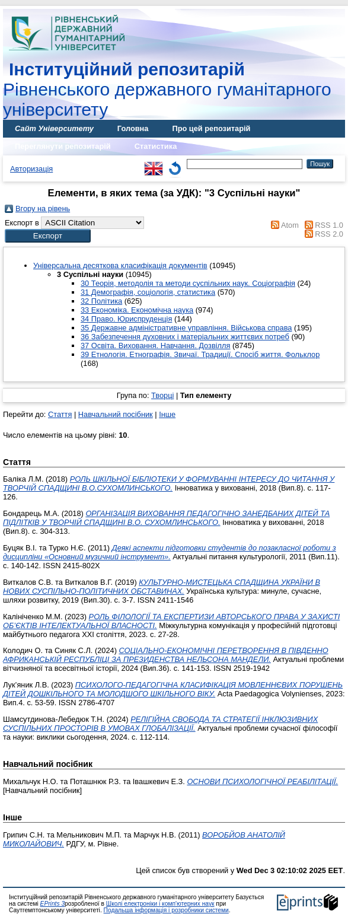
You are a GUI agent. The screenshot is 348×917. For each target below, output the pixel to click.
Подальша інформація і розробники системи (166, 910)
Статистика (156, 146)
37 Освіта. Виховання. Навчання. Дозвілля (155, 345)
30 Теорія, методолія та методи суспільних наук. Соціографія (188, 283)
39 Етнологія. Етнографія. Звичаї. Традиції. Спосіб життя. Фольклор (200, 354)
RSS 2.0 (329, 234)
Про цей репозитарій (211, 128)
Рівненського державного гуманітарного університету (167, 89)
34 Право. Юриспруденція (126, 318)
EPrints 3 (52, 903)
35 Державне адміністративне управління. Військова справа (186, 327)
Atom (290, 225)
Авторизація (31, 168)
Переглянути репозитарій (63, 146)
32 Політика (101, 301)
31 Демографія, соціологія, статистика (148, 292)
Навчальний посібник (115, 414)
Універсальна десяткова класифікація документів (120, 265)
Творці (162, 395)
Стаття (60, 414)
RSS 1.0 (329, 225)
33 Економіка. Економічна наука (137, 309)
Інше (167, 414)
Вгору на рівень (42, 208)
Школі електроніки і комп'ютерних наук (160, 903)
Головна (133, 128)
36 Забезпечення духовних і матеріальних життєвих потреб (185, 336)
